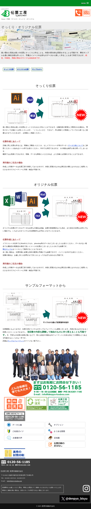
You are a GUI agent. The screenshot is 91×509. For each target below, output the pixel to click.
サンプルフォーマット (16, 341)
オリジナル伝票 (23, 69)
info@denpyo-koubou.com (14, 481)
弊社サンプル (8, 249)
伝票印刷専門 (14, 12)
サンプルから (37, 69)
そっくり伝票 (9, 69)
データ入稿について (75, 145)
